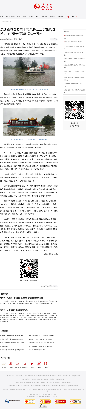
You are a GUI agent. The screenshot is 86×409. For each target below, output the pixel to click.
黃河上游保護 (4, 346)
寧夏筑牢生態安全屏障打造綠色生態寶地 (12, 335)
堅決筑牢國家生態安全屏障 (37, 350)
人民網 (2, 21)
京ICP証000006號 (72, 389)
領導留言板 (25, 364)
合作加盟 (42, 375)
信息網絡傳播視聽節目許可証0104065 (12, 389)
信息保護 (71, 375)
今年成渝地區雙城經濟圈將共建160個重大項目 (14, 342)
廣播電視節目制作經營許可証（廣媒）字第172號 (65, 385)
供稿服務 (48, 375)
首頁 (1, 16)
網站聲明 (60, 375)
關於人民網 (19, 375)
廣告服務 (36, 375)
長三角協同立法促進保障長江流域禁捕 (40, 346)
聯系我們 (77, 375)
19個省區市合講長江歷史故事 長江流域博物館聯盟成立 (45, 342)
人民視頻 (32, 364)
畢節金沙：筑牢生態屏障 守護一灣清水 (41, 339)
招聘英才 (30, 375)
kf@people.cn (27, 382)
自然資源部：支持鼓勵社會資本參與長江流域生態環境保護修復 (19, 350)
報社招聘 (25, 375)
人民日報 (4, 364)
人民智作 (46, 364)
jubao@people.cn (60, 379)
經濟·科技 (8, 21)
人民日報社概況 (10, 375)
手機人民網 (18, 364)
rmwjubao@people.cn (66, 382)
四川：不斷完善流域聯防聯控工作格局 (11, 339)
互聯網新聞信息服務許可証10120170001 (18, 385)
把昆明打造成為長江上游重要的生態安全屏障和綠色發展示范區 (48, 335)
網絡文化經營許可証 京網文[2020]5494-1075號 (35, 389)
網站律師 (65, 375)
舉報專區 (44, 16)
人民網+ (11, 364)
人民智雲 (39, 364)
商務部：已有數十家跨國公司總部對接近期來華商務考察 (21, 298)
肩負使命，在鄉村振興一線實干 (73, 42)
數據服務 (54, 375)
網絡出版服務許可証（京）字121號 (57, 389)
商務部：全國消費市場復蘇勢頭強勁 (14, 310)
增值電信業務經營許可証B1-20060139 (41, 385)
